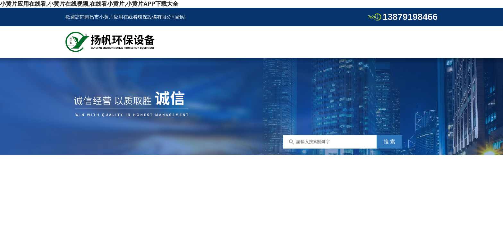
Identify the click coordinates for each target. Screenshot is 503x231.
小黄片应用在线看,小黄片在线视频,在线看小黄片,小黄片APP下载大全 (89, 4)
